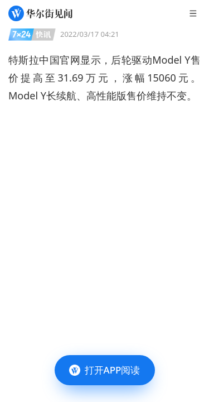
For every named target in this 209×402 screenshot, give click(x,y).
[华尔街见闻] (40, 13)
